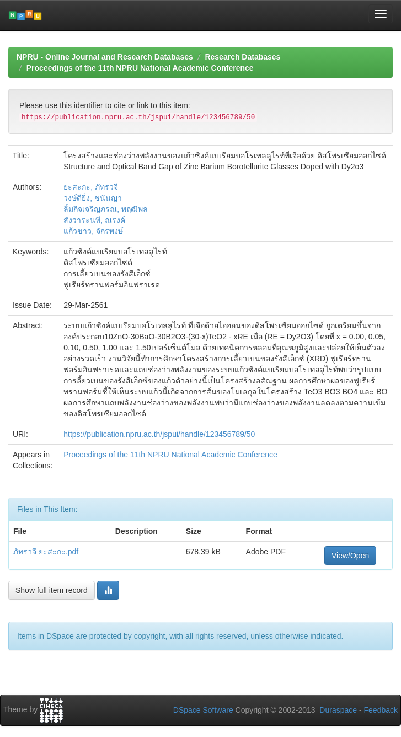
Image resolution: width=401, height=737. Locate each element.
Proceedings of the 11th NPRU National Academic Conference (140, 67)
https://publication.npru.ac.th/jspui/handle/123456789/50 (159, 434)
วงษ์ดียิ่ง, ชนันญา (92, 198)
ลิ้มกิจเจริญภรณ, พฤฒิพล (105, 209)
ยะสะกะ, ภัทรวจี (90, 187)
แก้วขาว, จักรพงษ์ (93, 231)
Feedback (381, 710)
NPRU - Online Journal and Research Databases (105, 56)
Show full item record (51, 590)
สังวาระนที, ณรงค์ (94, 220)
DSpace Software (203, 710)
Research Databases (242, 56)
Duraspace (338, 710)
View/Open (350, 555)
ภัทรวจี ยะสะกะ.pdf (45, 551)
